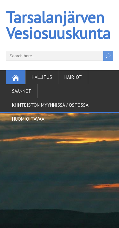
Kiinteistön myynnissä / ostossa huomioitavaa (50, 107)
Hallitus (42, 77)
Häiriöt (73, 77)
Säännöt (21, 91)
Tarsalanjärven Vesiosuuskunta (58, 25)
